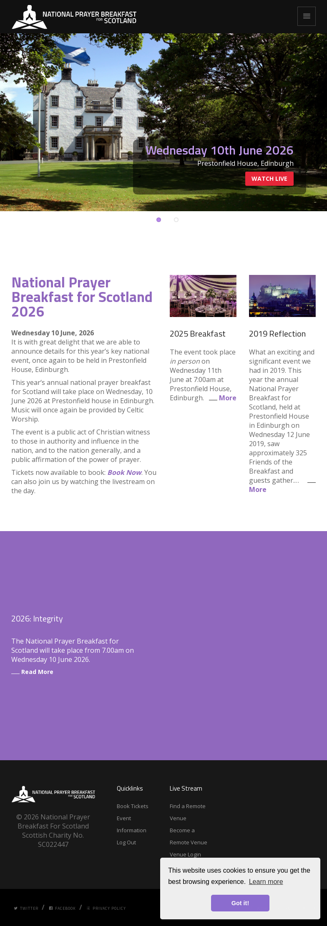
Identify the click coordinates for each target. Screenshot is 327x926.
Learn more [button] (266, 881)
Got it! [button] (240, 903)
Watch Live (269, 178)
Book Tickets (132, 806)
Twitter (26, 908)
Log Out (126, 842)
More (221, 397)
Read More (32, 672)
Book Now (124, 472)
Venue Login (185, 854)
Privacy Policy (106, 908)
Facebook (62, 908)
